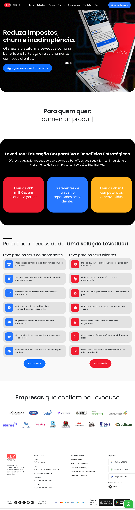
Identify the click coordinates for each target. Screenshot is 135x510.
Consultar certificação (80, 467)
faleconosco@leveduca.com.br (46, 469)
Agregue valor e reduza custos (27, 68)
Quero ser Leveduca (79, 475)
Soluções (41, 5)
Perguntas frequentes (79, 463)
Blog (97, 5)
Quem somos (74, 5)
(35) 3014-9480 (40, 462)
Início (31, 5)
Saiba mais (34, 363)
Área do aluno (76, 460)
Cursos (61, 5)
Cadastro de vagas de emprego (84, 471)
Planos (52, 5)
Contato (87, 5)
